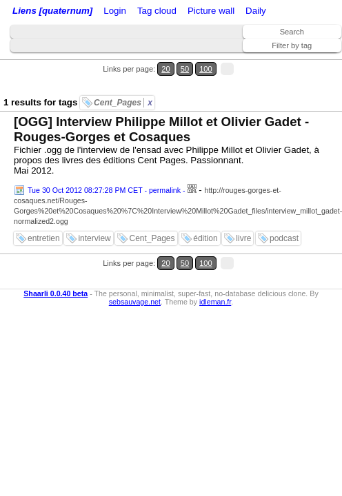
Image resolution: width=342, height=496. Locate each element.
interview (94, 238)
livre (243, 238)
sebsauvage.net (135, 302)
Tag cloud (157, 11)
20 (165, 69)
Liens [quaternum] (52, 11)
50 (185, 69)
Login (114, 11)
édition (205, 238)
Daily (255, 11)
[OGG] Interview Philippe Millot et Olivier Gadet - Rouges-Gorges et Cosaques (161, 129)
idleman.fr (215, 302)
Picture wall (211, 11)
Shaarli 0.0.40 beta (55, 293)
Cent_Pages (123, 102)
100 (205, 69)
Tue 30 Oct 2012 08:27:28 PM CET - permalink (104, 190)
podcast (284, 238)
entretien (44, 238)
